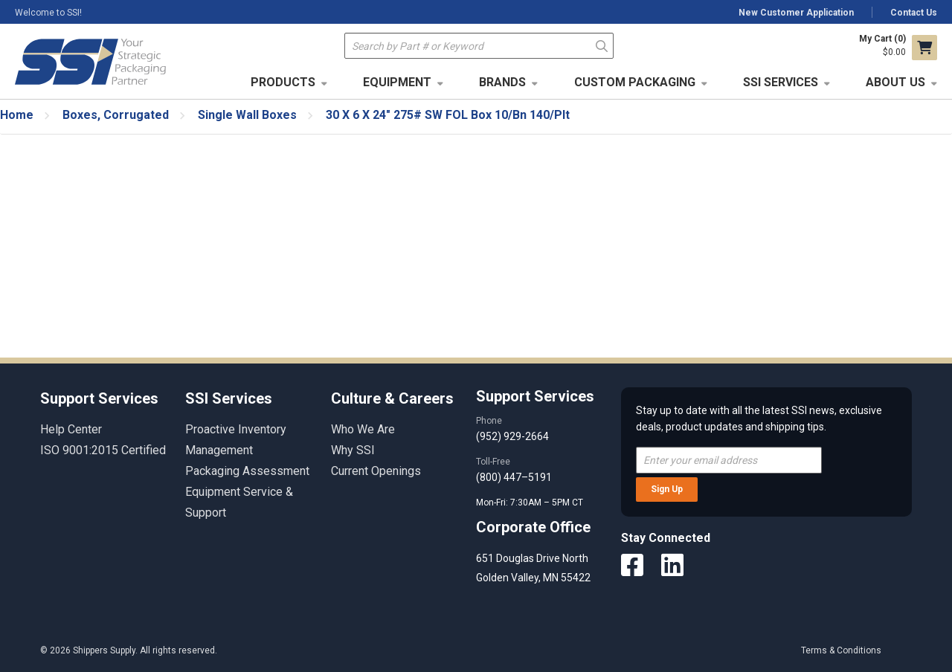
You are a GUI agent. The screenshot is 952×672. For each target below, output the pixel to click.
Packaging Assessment (247, 471)
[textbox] (479, 46)
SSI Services (780, 82)
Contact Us (913, 12)
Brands (502, 82)
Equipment (397, 82)
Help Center (71, 429)
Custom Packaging (634, 82)
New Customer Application (796, 12)
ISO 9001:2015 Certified (103, 450)
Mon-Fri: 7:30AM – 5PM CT (530, 502)
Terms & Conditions (841, 650)
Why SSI (353, 450)
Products (283, 82)
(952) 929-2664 (512, 436)
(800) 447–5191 (514, 477)
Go (602, 45)
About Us (895, 82)
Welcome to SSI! (48, 12)
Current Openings (376, 471)
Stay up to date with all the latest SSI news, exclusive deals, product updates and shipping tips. (759, 418)
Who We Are (363, 429)
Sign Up (667, 489)
